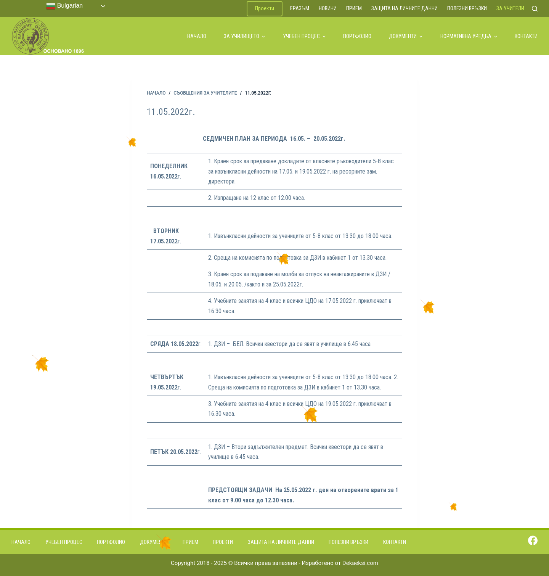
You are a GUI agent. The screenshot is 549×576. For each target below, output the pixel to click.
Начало (196, 36)
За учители (510, 8)
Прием (354, 8)
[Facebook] (533, 540)
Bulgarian (64, 6)
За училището (244, 36)
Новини (328, 8)
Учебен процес (304, 36)
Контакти (526, 36)
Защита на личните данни (404, 8)
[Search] (535, 8)
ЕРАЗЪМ (299, 8)
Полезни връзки (467, 8)
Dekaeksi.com (360, 563)
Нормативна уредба (468, 36)
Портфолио (357, 36)
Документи (405, 36)
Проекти (264, 8)
